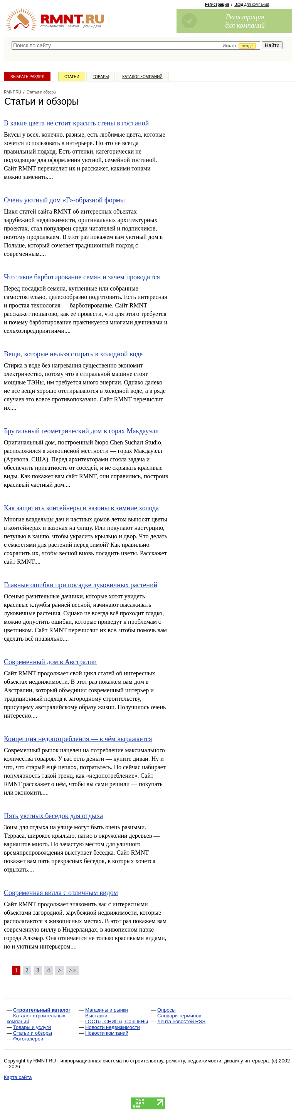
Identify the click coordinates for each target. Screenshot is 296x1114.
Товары (100, 77)
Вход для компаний (251, 4)
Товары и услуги (32, 1027)
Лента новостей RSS (181, 1021)
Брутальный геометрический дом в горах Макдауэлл (81, 431)
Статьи (71, 77)
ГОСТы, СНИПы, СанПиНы (116, 1021)
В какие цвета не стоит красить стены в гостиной (76, 123)
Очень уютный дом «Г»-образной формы (64, 200)
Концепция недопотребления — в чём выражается (78, 739)
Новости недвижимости (112, 1027)
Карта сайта (18, 1077)
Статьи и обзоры (32, 1033)
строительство (52, 26)
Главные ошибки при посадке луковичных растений (80, 585)
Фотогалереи (28, 1039)
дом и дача (92, 26)
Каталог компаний (142, 77)
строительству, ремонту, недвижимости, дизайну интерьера (199, 1061)
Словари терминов (179, 1016)
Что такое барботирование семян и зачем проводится (82, 277)
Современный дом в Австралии (50, 662)
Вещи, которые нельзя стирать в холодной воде (73, 354)
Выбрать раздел (27, 77)
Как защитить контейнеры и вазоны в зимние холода (81, 508)
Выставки (96, 1016)
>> (72, 970)
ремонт (73, 26)
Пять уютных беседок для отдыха (53, 816)
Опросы (166, 1010)
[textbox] (136, 45)
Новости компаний (106, 1033)
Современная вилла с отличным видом (61, 893)
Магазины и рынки (106, 1010)
